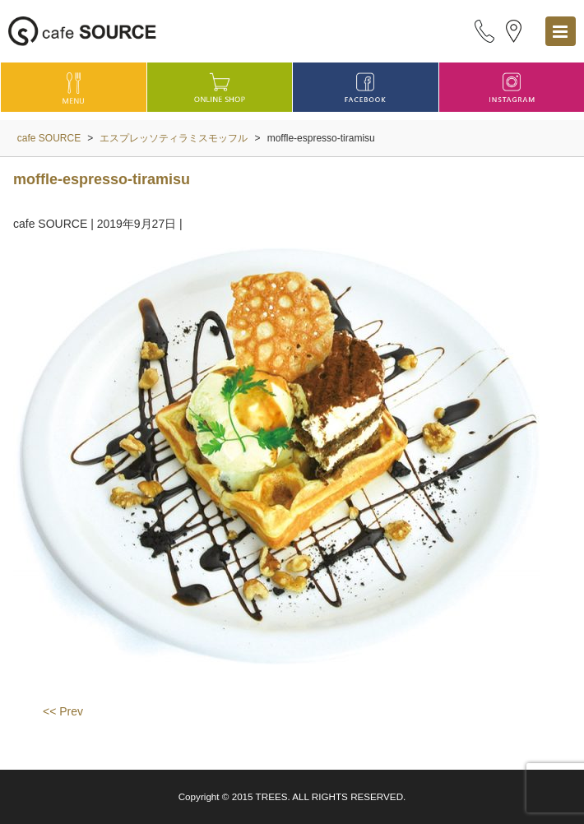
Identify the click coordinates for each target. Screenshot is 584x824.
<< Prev (63, 711)
